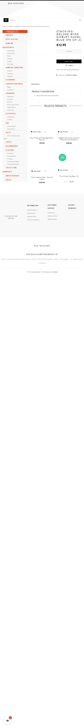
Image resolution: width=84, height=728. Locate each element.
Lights (9, 142)
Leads (9, 119)
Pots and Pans (13, 104)
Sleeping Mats (13, 164)
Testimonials (31, 213)
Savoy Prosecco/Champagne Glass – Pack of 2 (42, 139)
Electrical (11, 113)
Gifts (8, 132)
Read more (35, 171)
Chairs (10, 71)
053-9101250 (16, 3)
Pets (9, 56)
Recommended (12, 146)
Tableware (11, 107)
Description (35, 84)
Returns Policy (52, 219)
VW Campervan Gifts (12, 137)
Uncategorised (12, 175)
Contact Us (51, 213)
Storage (10, 64)
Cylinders (11, 129)
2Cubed (54, 272)
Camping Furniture (14, 67)
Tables (10, 76)
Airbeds (10, 153)
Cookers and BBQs (14, 84)
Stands (10, 73)
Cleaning (11, 50)
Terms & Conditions (33, 220)
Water (8, 180)
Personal (11, 53)
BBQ (9, 87)
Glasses (17, 26)
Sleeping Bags (13, 161)
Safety (10, 59)
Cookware (10, 26)
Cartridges (11, 126)
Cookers (10, 90)
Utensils (10, 110)
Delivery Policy (52, 216)
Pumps (10, 159)
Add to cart (69, 61)
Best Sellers (12, 39)
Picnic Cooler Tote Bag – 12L (69, 176)
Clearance (10, 79)
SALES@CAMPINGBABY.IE (42, 254)
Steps (9, 61)
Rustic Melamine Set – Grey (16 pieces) (42, 178)
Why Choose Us (32, 210)
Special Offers (31, 216)
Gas (7, 123)
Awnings (9, 35)
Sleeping (10, 150)
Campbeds (11, 156)
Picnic (9, 102)
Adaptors (11, 117)
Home (4, 26)
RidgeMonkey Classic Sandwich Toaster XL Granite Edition (69, 139)
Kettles (10, 99)
